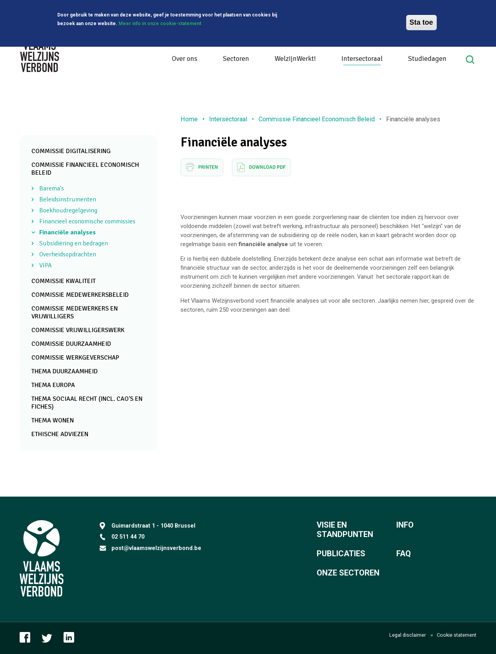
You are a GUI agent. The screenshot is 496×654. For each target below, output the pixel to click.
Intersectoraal (362, 58)
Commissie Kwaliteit (63, 281)
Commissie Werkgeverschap (75, 358)
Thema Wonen (52, 420)
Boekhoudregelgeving (68, 210)
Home (189, 119)
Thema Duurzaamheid (64, 371)
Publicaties (341, 553)
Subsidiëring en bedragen (73, 243)
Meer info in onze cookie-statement (160, 23)
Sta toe (421, 22)
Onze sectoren (348, 572)
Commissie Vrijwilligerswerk (77, 330)
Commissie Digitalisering (71, 151)
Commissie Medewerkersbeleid (80, 295)
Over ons (184, 58)
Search (471, 59)
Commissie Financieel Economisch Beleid (317, 119)
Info (405, 525)
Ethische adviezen (59, 434)
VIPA (45, 265)
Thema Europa (53, 385)
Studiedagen (427, 58)
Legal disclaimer (407, 635)
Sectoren (236, 58)
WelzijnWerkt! (295, 58)
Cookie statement (456, 635)
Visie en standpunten (345, 529)
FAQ (403, 553)
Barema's (51, 188)
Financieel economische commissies (87, 221)
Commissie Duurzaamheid (71, 344)
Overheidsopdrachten (67, 254)
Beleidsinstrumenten (67, 199)
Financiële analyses (67, 232)
